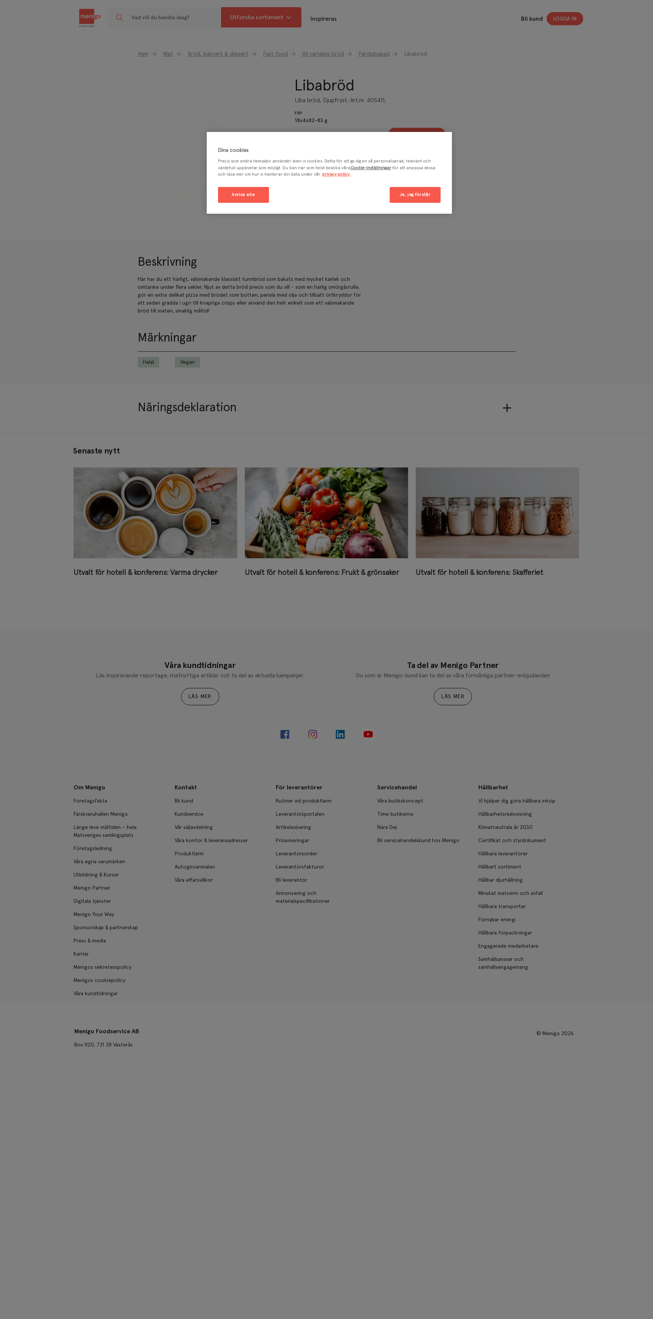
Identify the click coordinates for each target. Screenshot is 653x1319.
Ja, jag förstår (415, 195)
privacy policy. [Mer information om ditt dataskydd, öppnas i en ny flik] (336, 174)
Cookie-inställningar (370, 168)
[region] (329, 173)
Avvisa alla (243, 195)
